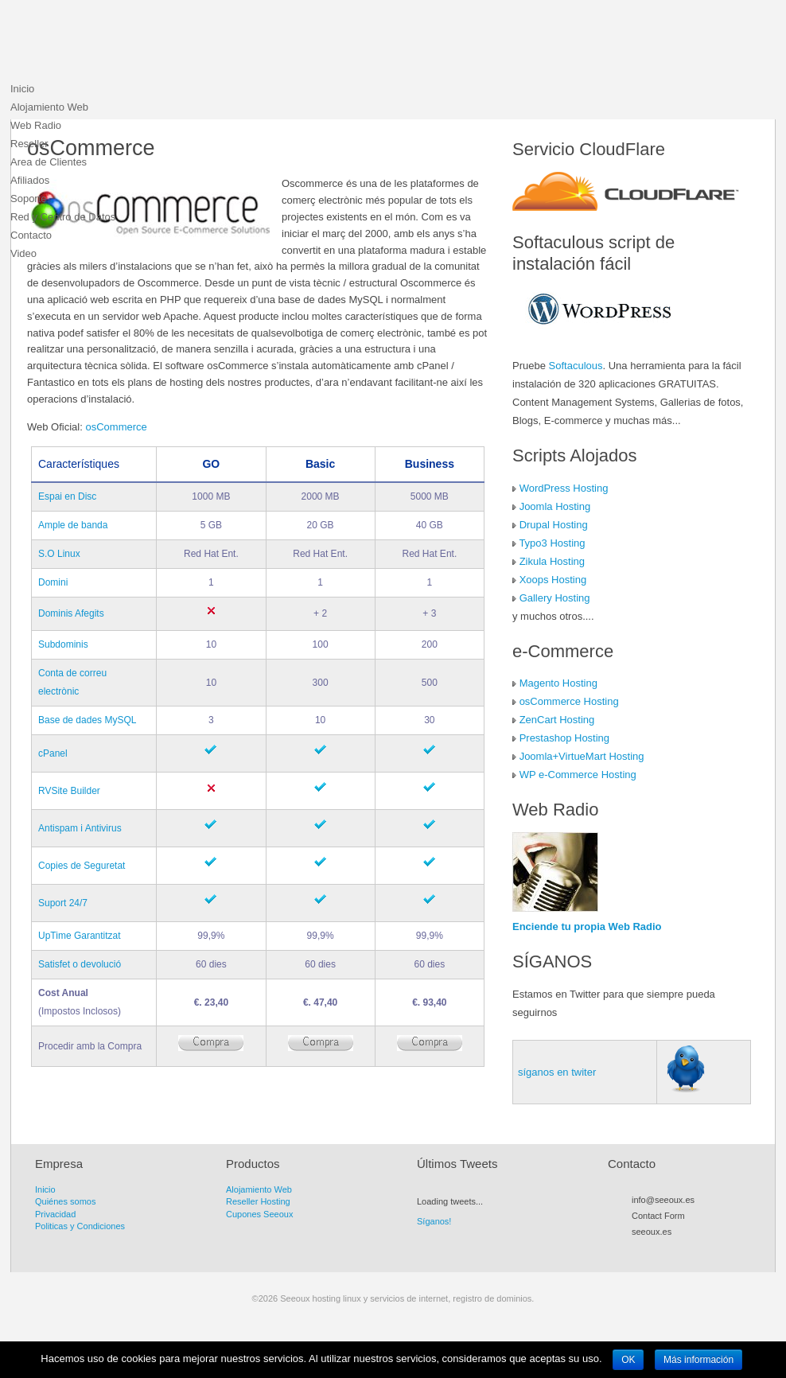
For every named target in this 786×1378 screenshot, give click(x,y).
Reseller (29, 144)
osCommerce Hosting (569, 701)
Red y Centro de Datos (62, 217)
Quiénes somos (65, 1201)
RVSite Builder (69, 790)
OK (628, 1359)
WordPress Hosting (564, 488)
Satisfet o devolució (79, 964)
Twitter (653, 1250)
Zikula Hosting (552, 561)
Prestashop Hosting (564, 738)
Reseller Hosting (258, 1201)
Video (23, 253)
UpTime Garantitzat (79, 935)
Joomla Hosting (555, 506)
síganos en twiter (557, 1072)
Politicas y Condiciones (80, 1226)
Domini (53, 582)
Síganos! (434, 1221)
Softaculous (576, 366)
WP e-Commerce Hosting (577, 774)
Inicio (22, 89)
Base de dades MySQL (87, 720)
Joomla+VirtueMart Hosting (581, 756)
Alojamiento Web (49, 107)
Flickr (696, 1250)
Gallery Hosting (554, 598)
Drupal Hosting (553, 525)
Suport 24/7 (63, 903)
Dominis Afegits (71, 613)
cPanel (53, 753)
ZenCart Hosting (557, 720)
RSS (638, 1250)
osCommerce (115, 427)
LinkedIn (710, 1250)
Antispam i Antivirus (80, 828)
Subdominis (63, 644)
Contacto (31, 235)
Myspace (681, 1250)
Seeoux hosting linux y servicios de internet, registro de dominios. (129, 44)
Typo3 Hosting (552, 543)
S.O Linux (59, 553)
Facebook (667, 1250)
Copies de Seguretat (81, 865)
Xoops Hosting (553, 580)
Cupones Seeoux (259, 1214)
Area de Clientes (48, 162)
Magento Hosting (558, 683)
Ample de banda (72, 525)
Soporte (28, 198)
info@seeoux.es (663, 1200)
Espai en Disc (67, 496)
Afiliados (29, 180)
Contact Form (658, 1215)
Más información (698, 1359)
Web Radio (35, 125)
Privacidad (55, 1214)
